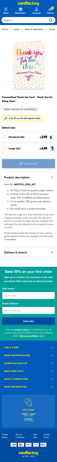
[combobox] (25, 20)
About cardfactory (16, 379)
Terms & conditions (29, 335)
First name (8, 288)
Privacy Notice (5, 435)
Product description (17, 177)
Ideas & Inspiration (34, 29)
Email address (10, 303)
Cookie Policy (47, 435)
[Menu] (6, 10)
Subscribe (28, 321)
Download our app (16, 363)
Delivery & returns (15, 252)
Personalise (30, 163)
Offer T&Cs (35, 435)
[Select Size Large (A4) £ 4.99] (28, 148)
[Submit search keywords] (52, 20)
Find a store (11, 347)
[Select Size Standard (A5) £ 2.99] (28, 137)
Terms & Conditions (20, 435)
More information (15, 386)
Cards (16, 29)
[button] (22, 118)
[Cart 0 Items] (50, 10)
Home (5, 29)
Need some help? (14, 371)
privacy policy (22, 329)
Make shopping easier (17, 355)
